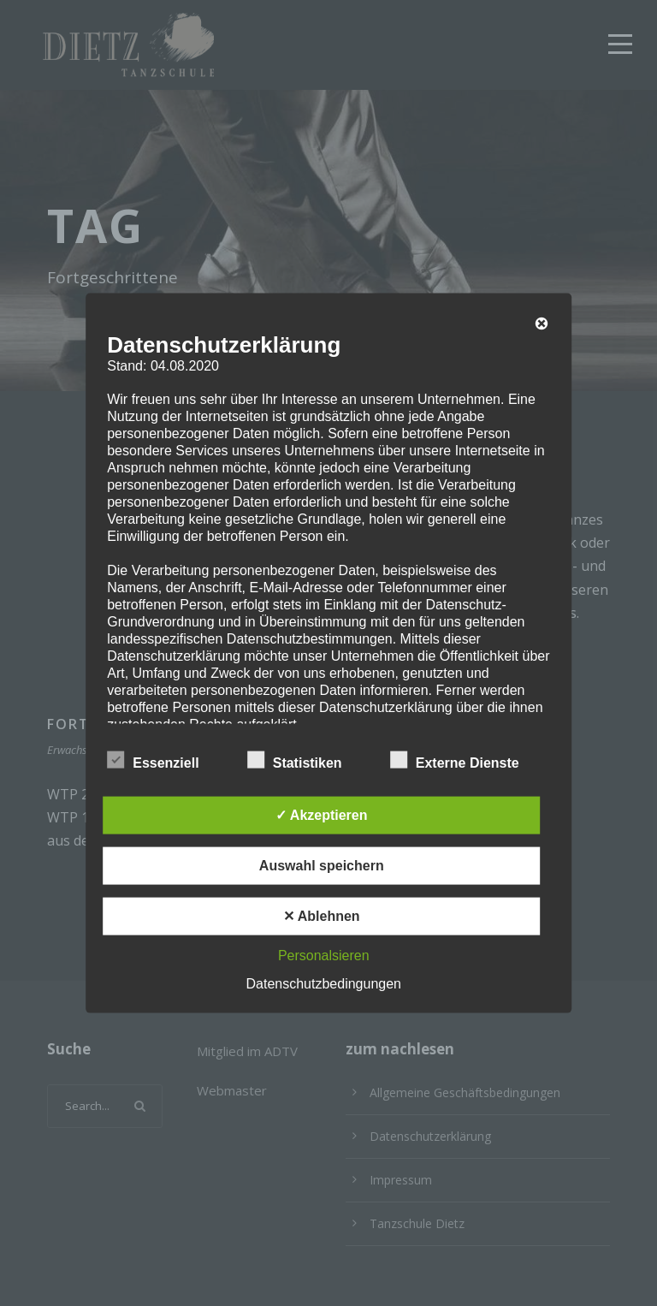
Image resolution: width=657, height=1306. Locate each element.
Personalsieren (324, 954)
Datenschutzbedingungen (323, 983)
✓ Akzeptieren (321, 814)
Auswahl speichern (321, 865)
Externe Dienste (454, 760)
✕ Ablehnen (321, 915)
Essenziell (152, 760)
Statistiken (294, 760)
